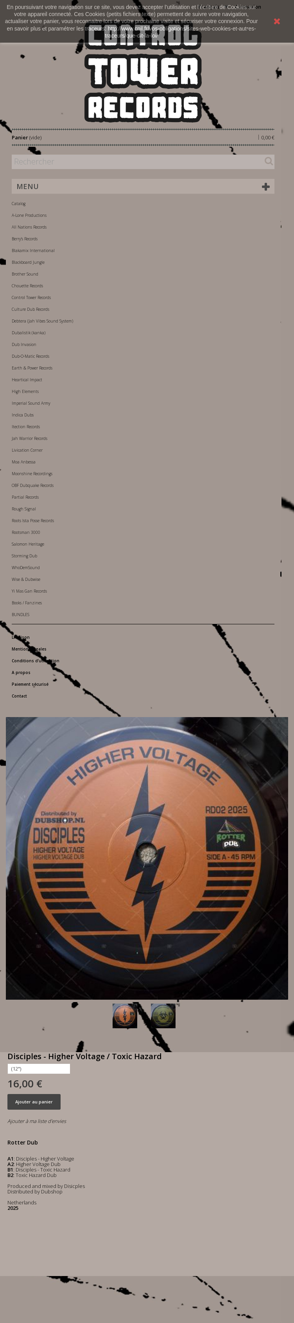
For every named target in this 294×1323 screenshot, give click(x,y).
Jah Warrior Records (29, 438)
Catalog (18, 203)
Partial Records (25, 497)
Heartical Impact (27, 379)
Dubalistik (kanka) (28, 332)
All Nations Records (29, 227)
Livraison (21, 637)
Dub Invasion (24, 344)
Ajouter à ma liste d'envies (36, 1121)
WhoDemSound (26, 567)
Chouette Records (27, 285)
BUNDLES (20, 614)
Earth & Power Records (32, 368)
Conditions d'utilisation (35, 660)
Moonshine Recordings (32, 473)
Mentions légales (29, 649)
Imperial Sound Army (31, 403)
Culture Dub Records (30, 309)
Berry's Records (25, 239)
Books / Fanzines (27, 603)
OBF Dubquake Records (33, 485)
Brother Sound (25, 274)
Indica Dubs (23, 415)
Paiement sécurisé (30, 684)
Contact (19, 696)
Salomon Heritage (28, 544)
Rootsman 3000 (26, 532)
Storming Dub (24, 556)
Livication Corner (27, 450)
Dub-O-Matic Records (30, 356)
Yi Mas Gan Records (29, 591)
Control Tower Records (31, 297)
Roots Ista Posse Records (33, 520)
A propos (21, 672)
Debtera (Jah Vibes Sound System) (42, 321)
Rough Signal (24, 509)
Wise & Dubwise (26, 579)
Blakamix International (33, 250)
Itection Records (26, 426)
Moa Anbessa (24, 462)
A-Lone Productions (29, 215)
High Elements (25, 391)
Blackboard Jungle (28, 262)
